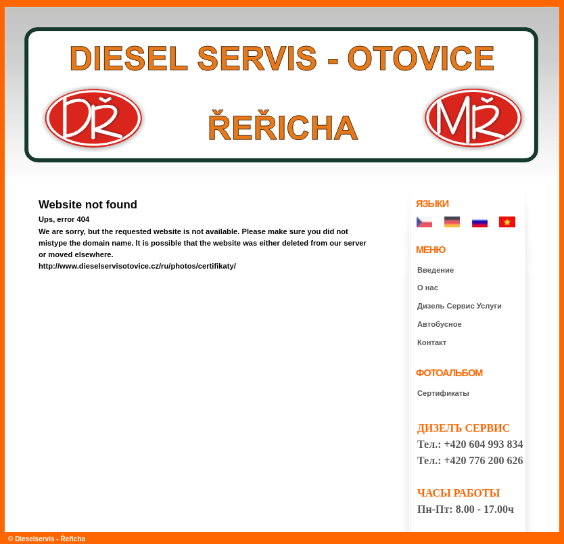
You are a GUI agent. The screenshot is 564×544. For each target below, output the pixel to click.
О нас (427, 288)
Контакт (431, 342)
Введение (435, 270)
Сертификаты (443, 393)
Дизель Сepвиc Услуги (459, 306)
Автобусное (439, 324)
